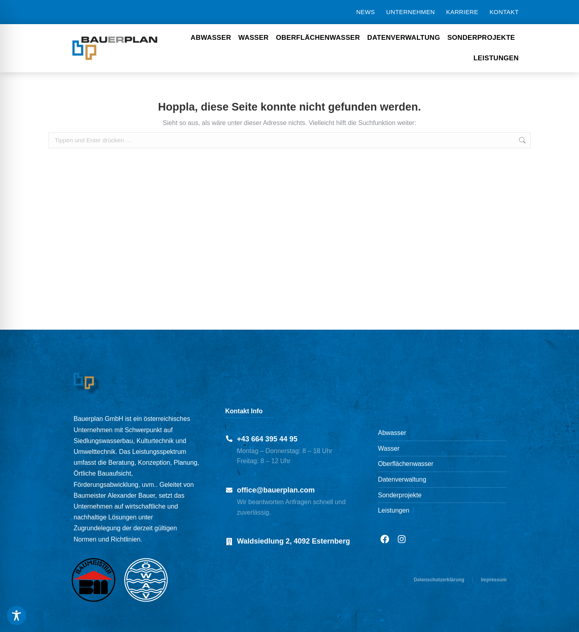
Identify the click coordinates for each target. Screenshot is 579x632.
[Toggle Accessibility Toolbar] (16, 615)
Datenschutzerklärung (439, 579)
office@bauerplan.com (276, 490)
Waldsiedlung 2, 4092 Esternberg (293, 541)
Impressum (494, 579)
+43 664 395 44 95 (267, 439)
